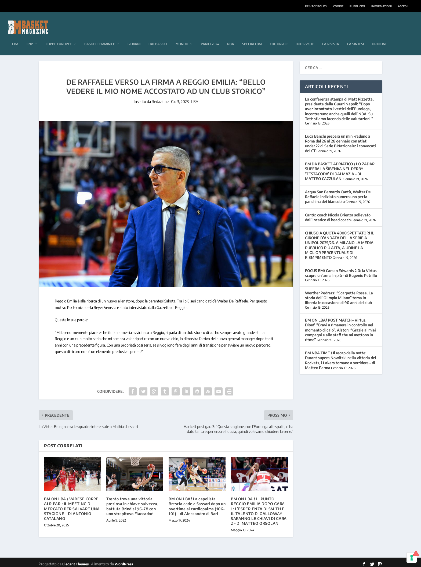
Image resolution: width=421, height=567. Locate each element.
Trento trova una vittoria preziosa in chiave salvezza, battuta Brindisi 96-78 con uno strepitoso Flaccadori (132, 503)
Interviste (305, 36)
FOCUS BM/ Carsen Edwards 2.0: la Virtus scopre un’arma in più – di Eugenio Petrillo (341, 269)
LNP (30, 36)
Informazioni (381, 6)
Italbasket (158, 36)
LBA (15, 36)
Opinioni (379, 36)
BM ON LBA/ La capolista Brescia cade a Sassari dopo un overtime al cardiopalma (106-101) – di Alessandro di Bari (197, 503)
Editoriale (279, 36)
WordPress (124, 561)
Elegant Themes (75, 561)
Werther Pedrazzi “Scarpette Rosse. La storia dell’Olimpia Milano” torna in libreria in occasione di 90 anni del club (339, 294)
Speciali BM (252, 36)
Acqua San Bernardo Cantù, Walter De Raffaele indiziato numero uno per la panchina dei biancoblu (338, 193)
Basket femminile (99, 36)
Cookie (338, 6)
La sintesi (355, 36)
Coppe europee (59, 36)
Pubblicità (357, 6)
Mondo (182, 36)
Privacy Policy (316, 6)
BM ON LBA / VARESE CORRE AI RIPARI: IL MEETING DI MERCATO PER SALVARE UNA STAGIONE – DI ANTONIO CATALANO (72, 505)
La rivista (330, 36)
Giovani (134, 36)
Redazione (160, 98)
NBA (230, 36)
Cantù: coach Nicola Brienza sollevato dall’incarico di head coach (338, 214)
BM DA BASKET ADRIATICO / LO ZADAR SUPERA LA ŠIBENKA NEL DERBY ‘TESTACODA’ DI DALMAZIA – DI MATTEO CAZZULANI (340, 168)
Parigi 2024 (210, 36)
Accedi (403, 6)
